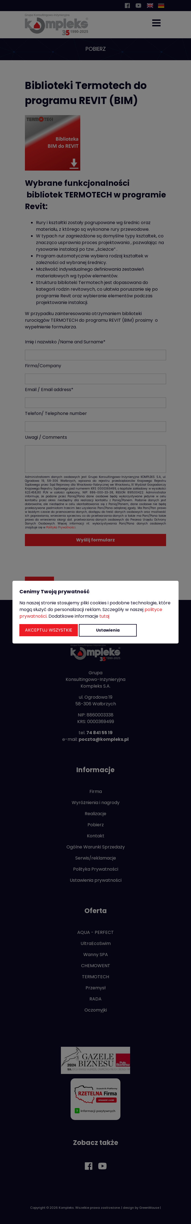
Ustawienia (108, 630)
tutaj (104, 616)
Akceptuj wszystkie (48, 630)
